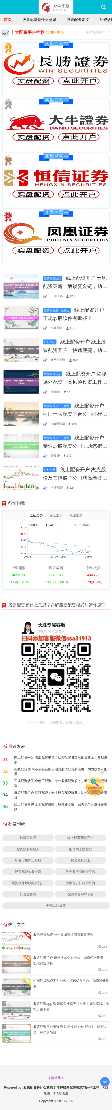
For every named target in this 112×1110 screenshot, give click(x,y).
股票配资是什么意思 (39, 19)
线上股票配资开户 (80, 837)
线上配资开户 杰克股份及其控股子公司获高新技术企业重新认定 (75, 477)
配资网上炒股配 (80, 849)
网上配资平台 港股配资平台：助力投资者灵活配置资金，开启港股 (60, 759)
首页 (8, 19)
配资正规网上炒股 (28, 860)
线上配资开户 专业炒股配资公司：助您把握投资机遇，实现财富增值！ (75, 446)
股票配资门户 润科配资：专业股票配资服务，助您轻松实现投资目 (60, 794)
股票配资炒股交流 (28, 871)
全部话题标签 (56, 905)
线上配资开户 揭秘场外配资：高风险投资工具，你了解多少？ (75, 382)
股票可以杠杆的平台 (80, 883)
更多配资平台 (98, 32)
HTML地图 (60, 1093)
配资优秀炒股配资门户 (28, 883)
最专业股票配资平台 (80, 871)
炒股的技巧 (28, 837)
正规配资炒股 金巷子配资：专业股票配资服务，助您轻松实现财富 (60, 783)
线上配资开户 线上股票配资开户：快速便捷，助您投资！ (75, 350)
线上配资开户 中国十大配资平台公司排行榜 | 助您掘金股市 (75, 414)
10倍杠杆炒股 (80, 860)
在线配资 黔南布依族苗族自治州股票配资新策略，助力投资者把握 (60, 771)
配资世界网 (28, 894)
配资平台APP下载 (80, 894)
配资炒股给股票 (28, 849)
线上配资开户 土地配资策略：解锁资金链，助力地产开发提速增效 (75, 286)
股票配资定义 (78, 19)
